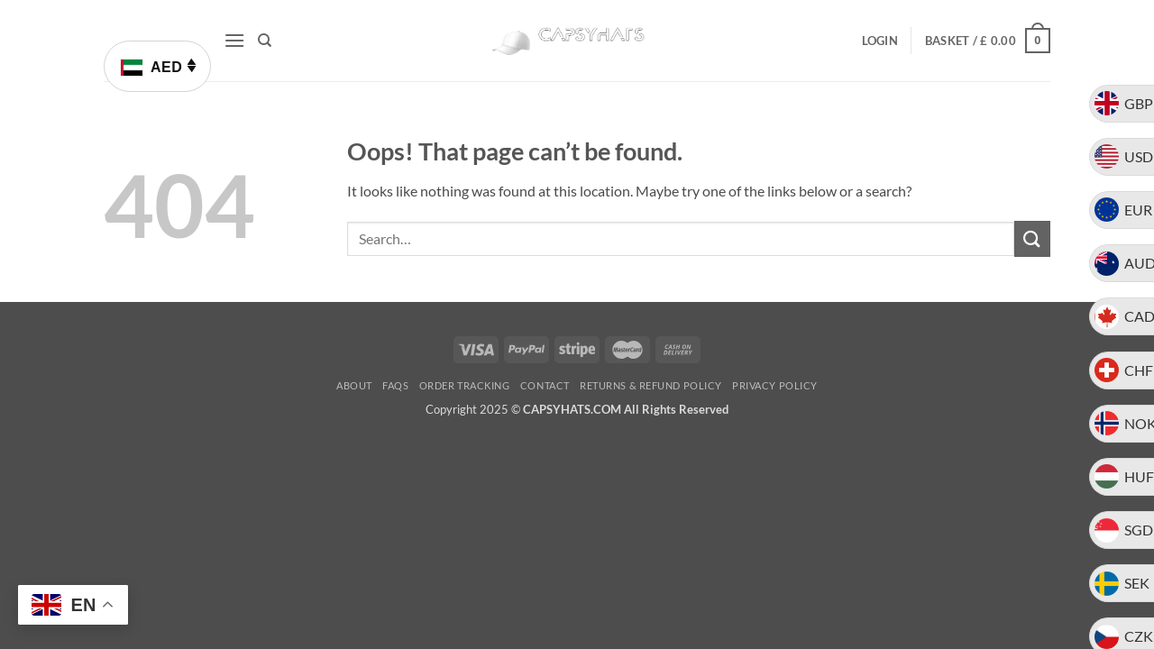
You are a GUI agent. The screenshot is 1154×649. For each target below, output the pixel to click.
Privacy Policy (775, 385)
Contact (545, 385)
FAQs (395, 385)
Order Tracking (464, 385)
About (354, 385)
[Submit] (1032, 238)
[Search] (264, 40)
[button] (234, 40)
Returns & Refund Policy (651, 385)
